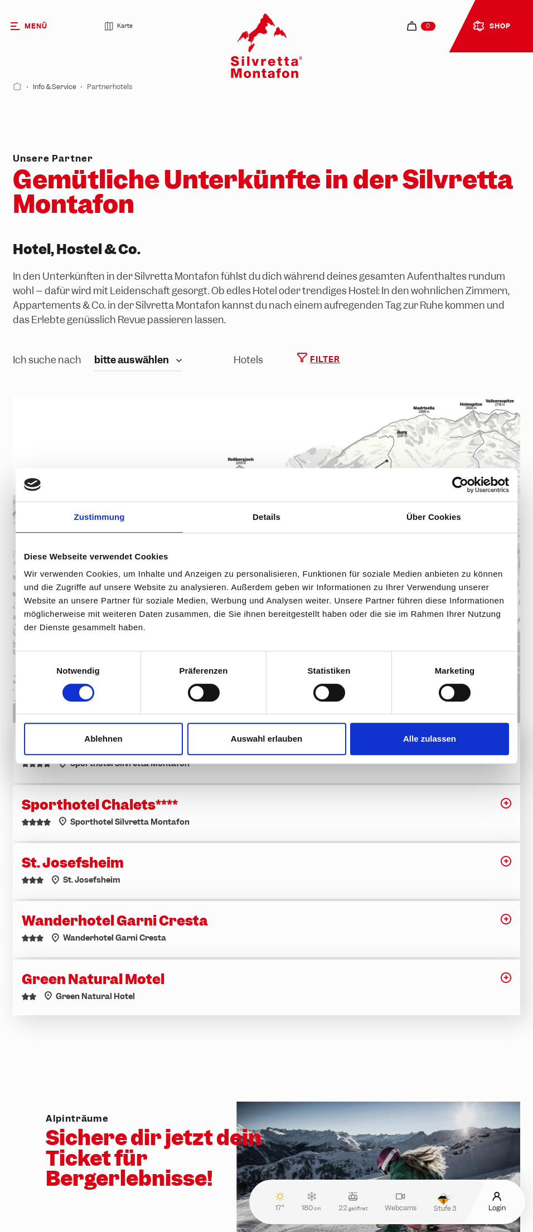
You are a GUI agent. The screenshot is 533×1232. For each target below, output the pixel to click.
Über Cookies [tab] (433, 517)
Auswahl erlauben (266, 738)
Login (497, 1202)
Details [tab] (266, 517)
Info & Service (54, 86)
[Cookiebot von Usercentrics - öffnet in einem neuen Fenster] (460, 484)
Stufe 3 (445, 1202)
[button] (506, 807)
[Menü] (42, 26)
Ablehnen (103, 738)
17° (280, 1202)
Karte (118, 26)
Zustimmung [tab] (99, 517)
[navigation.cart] (421, 26)
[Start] (17, 86)
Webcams (400, 1202)
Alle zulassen (429, 738)
